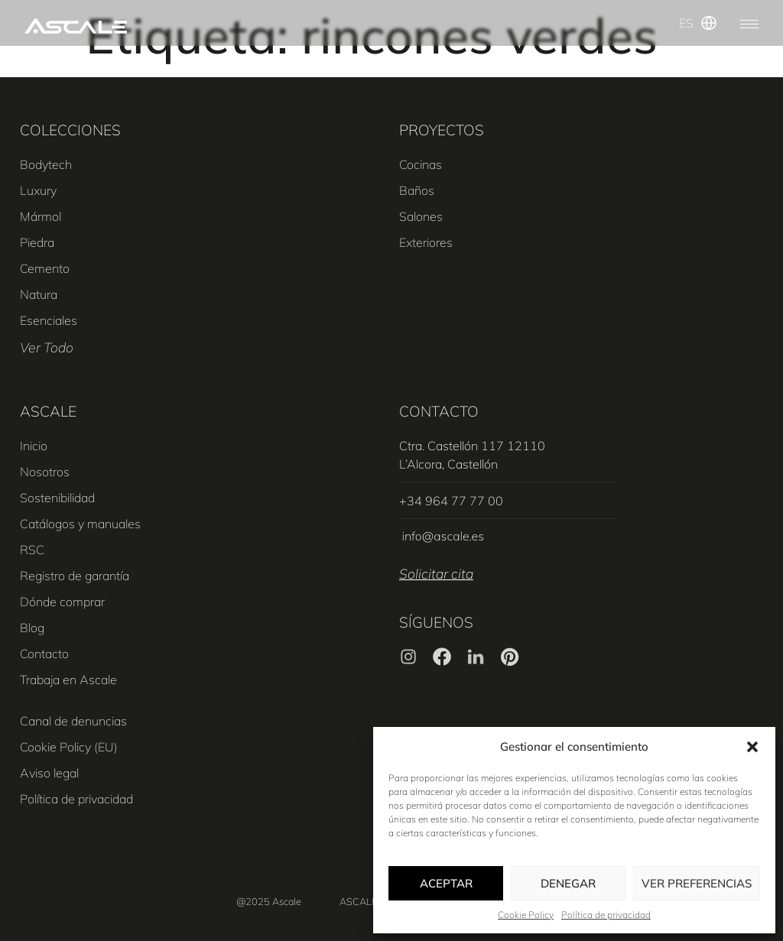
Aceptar (446, 883)
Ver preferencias (697, 883)
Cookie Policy (526, 914)
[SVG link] (75, 26)
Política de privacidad (606, 914)
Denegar (568, 883)
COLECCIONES (70, 130)
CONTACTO (439, 411)
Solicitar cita (436, 573)
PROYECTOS (441, 130)
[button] (752, 746)
